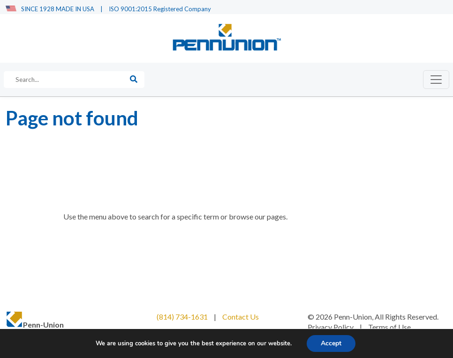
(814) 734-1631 (182, 316)
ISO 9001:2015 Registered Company (160, 9)
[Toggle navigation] (436, 79)
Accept (331, 343)
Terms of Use (389, 326)
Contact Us (240, 316)
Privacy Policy (331, 326)
